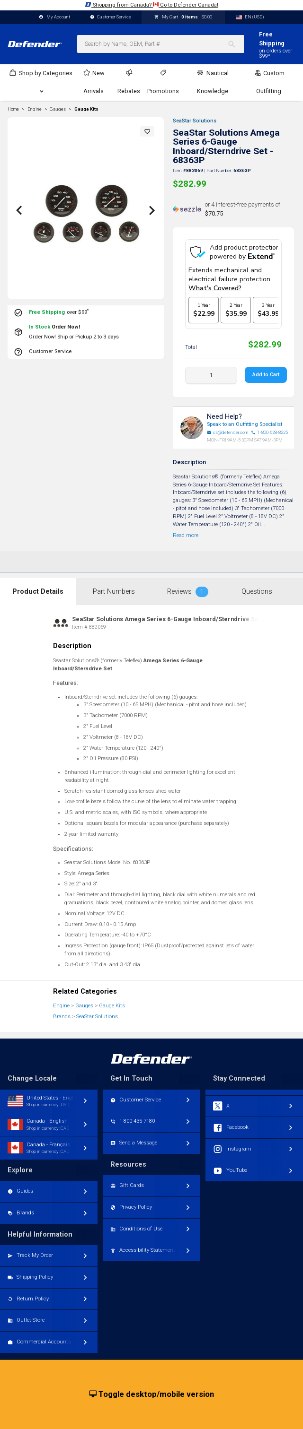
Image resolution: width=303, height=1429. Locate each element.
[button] (147, 131)
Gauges (84, 1006)
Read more (185, 535)
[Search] (235, 44)
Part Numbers (114, 592)
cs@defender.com (228, 432)
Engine (61, 1006)
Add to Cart (265, 375)
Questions (256, 592)
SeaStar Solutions (194, 121)
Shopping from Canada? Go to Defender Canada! (151, 4)
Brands (62, 1016)
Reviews (187, 592)
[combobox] (160, 44)
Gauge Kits (86, 109)
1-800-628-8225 (269, 432)
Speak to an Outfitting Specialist (244, 424)
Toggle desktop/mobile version (151, 1394)
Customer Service (111, 17)
